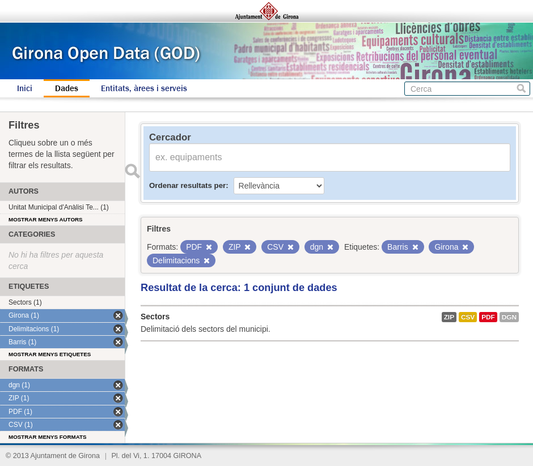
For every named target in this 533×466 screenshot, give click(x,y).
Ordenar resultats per (187, 185)
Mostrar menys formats (48, 437)
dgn (509, 317)
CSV (468, 317)
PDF (488, 317)
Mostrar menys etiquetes (50, 354)
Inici (24, 88)
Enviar (132, 171)
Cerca (521, 88)
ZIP (449, 317)
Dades (66, 88)
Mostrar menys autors (46, 219)
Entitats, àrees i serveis (144, 88)
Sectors (155, 316)
